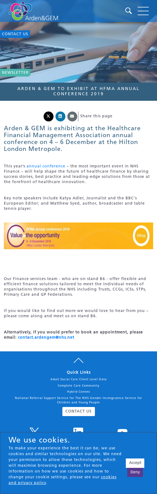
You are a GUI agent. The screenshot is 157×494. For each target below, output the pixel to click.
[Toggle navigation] (143, 11)
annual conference (45, 166)
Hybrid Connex (78, 391)
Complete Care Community (78, 385)
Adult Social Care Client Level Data (78, 379)
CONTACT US (78, 411)
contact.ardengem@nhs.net (46, 338)
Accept (135, 463)
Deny (135, 472)
